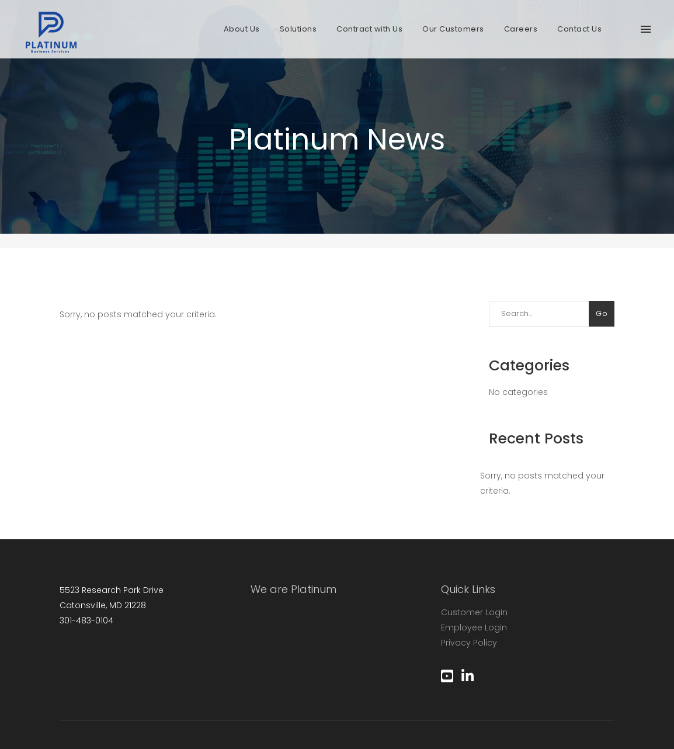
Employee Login (474, 627)
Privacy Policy (469, 643)
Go (601, 313)
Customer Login (474, 612)
